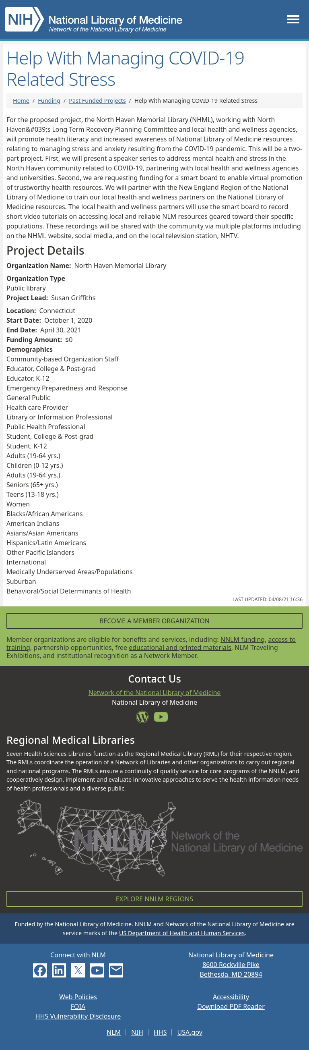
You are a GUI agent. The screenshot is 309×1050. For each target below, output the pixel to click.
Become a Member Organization (154, 620)
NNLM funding (242, 639)
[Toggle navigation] (293, 19)
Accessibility (231, 996)
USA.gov (189, 1032)
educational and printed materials (180, 647)
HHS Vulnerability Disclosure (78, 1016)
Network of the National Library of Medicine (155, 692)
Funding (49, 100)
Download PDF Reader (231, 1006)
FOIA (78, 1006)
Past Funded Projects (97, 100)
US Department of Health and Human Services (182, 933)
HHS (160, 1032)
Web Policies (78, 996)
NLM (114, 1032)
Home (21, 100)
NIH (137, 1032)
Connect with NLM (78, 954)
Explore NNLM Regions (154, 898)
